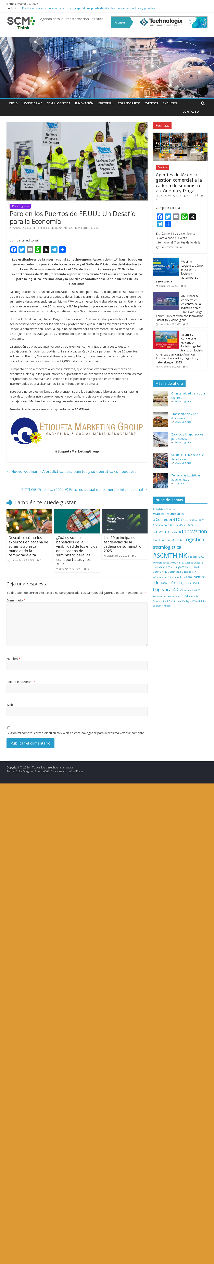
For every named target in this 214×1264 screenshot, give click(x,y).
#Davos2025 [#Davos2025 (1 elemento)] (198, 520)
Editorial (105, 103)
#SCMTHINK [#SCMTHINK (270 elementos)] (170, 555)
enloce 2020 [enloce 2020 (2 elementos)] (184, 577)
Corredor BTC (129, 103)
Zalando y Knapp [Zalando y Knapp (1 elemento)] (162, 605)
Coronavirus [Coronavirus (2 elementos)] (160, 571)
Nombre (14, 658)
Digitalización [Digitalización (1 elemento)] (189, 571)
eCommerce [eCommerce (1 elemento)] (160, 577)
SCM (95, 228)
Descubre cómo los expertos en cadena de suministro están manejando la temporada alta (28, 546)
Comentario (16, 600)
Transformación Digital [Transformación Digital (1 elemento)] (181, 601)
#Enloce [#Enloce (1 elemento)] (174, 525)
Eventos (151, 103)
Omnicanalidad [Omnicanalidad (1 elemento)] (188, 590)
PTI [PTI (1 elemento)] (199, 590)
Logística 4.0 (32, 103)
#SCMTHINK (85, 228)
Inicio (13, 103)
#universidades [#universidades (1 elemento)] (161, 562)
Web (10, 705)
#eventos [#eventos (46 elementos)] (163, 531)
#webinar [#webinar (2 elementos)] (175, 562)
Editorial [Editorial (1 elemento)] (171, 577)
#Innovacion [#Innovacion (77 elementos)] (192, 531)
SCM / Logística (58, 103)
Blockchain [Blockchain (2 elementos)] (159, 567)
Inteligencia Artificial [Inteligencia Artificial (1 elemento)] (188, 583)
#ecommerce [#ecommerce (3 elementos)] (161, 525)
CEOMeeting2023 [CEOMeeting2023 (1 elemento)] (175, 567)
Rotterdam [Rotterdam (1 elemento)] (174, 596)
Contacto (190, 111)
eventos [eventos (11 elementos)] (198, 576)
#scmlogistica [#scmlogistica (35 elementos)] (167, 547)
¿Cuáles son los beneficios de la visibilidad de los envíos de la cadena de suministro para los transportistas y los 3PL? (76, 550)
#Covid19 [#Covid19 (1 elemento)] (186, 520)
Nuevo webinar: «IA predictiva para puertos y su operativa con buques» (71, 471)
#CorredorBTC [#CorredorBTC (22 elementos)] (166, 519)
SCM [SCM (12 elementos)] (184, 595)
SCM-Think (43, 228)
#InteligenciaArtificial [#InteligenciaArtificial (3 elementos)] (166, 540)
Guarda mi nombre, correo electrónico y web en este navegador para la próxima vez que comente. (76, 733)
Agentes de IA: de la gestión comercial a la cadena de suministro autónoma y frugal (179, 182)
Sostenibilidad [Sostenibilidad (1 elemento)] (160, 601)
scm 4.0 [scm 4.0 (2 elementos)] (193, 596)
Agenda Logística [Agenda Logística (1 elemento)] (194, 562)
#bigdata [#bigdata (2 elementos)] (158, 509)
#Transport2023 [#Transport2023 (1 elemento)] (196, 556)
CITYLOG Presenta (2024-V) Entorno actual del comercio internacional (84, 489)
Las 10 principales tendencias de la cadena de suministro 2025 (122, 544)
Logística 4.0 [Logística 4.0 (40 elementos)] (166, 589)
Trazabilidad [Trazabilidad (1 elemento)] (199, 601)
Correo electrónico (21, 682)
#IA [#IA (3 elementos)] (176, 532)
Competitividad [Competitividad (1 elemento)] (193, 567)
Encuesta (170, 103)
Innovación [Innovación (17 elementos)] (166, 582)
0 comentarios (61, 228)
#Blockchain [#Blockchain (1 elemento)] (170, 509)
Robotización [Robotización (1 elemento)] (160, 596)
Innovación (84, 103)
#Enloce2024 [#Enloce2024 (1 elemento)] (186, 525)
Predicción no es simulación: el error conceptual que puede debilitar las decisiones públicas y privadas (88, 8)
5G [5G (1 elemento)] (183, 562)
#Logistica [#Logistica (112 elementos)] (191, 539)
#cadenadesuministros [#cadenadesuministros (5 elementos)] (168, 514)
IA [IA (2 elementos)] (154, 583)
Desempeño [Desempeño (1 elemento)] (174, 571)
